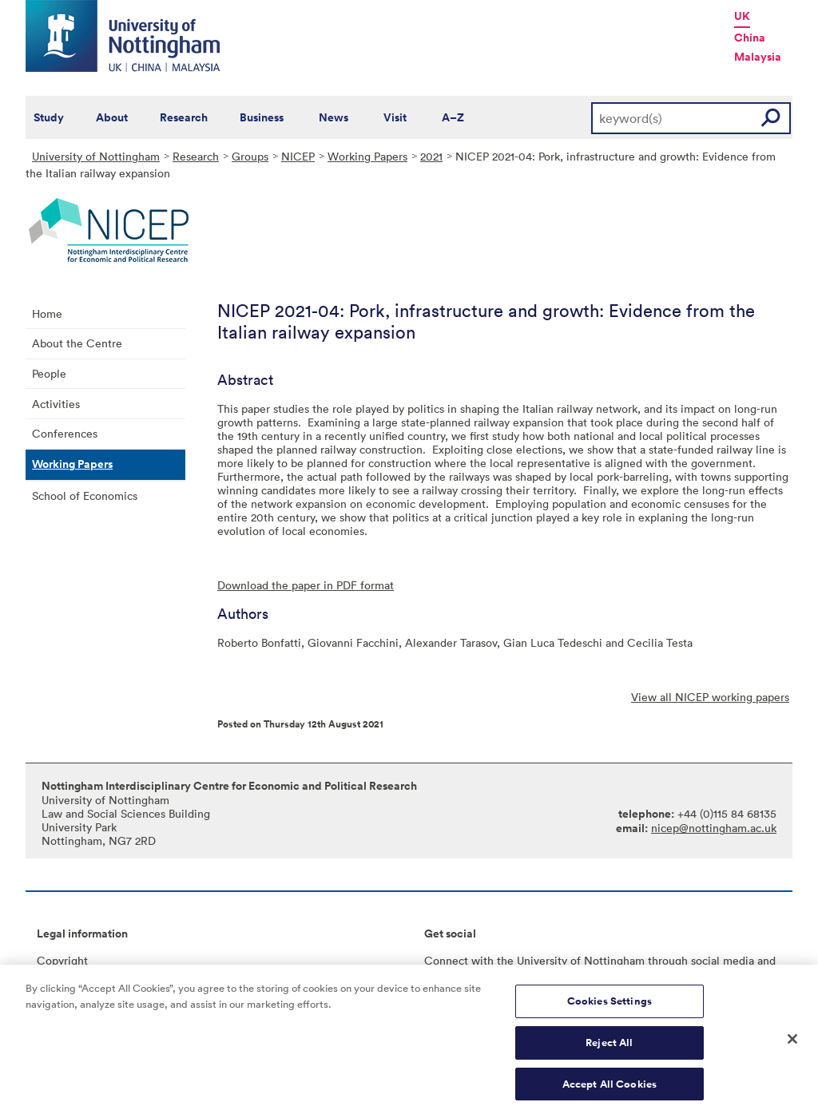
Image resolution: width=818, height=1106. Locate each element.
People (49, 373)
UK (742, 16)
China (749, 38)
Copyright (62, 960)
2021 (431, 156)
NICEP (298, 156)
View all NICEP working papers (710, 696)
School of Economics (84, 495)
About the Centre (77, 343)
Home (47, 313)
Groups (250, 156)
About (112, 117)
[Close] (792, 1042)
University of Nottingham (96, 156)
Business (262, 117)
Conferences (64, 433)
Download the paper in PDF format (305, 585)
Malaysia (757, 57)
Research (184, 117)
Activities (56, 403)
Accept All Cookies (609, 1088)
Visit (395, 117)
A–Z (453, 117)
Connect (446, 960)
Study (49, 117)
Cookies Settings (609, 1005)
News (333, 117)
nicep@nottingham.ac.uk (713, 827)
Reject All (609, 1046)
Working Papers (367, 156)
